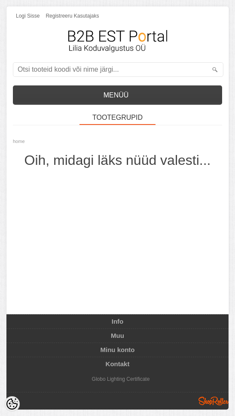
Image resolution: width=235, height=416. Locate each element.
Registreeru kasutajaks (72, 16)
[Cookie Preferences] (12, 404)
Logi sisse (28, 16)
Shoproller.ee (213, 401)
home (19, 141)
